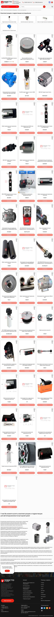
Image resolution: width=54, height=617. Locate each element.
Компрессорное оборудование (29, 596)
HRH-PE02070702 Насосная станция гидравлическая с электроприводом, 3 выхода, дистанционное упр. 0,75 (44, 263)
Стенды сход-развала (27, 590)
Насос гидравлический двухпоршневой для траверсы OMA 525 (27, 365)
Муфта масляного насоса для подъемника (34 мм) (45, 467)
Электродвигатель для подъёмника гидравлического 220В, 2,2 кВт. (45, 433)
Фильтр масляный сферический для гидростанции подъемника (9, 297)
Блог (42, 598)
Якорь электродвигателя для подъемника (45, 229)
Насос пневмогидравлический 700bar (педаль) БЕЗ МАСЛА (45, 399)
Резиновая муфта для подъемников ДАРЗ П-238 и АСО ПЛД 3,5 (45, 59)
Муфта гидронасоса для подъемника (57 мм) (27, 297)
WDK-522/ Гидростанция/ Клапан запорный (9, 161)
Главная (42, 582)
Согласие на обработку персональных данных (46, 615)
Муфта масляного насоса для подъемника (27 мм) (27, 433)
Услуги (42, 586)
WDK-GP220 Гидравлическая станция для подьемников (45, 127)
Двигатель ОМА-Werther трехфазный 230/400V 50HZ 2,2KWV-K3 (9, 365)
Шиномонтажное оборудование (26, 588)
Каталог (42, 584)
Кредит (42, 592)
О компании (43, 594)
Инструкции (43, 596)
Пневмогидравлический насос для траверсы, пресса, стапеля (9, 433)
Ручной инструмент (27, 594)
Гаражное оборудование (27, 592)
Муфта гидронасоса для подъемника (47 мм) (9, 263)
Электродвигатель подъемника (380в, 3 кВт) (45, 297)
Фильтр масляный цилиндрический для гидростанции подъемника (27, 331)
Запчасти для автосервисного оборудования (28, 583)
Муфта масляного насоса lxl (44, 330)
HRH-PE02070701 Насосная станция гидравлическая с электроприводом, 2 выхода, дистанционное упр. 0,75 (27, 229)
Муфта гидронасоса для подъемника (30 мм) (27, 161)
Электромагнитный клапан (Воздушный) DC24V (27, 195)
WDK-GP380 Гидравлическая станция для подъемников (9, 195)
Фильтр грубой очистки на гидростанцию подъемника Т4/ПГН (27, 59)
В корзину (9, 65)
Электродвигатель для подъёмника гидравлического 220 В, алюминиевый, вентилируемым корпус (45, 161)
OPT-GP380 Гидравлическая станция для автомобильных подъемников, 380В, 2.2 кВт (9, 331)
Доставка (43, 590)
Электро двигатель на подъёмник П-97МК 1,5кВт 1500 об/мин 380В (9, 93)
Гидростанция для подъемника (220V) (9, 466)
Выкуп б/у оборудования (45, 600)
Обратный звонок (7, 600)
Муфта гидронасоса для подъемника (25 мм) (9, 127)
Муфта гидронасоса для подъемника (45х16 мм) (45, 195)
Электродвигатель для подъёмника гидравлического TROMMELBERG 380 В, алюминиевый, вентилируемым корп (9, 229)
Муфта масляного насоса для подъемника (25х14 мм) (9, 399)
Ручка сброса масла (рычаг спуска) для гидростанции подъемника (45, 365)
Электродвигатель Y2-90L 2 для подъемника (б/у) (27, 127)
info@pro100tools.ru (5, 611)
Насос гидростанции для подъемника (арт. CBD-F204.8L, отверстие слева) (27, 467)
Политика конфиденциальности (33, 615)
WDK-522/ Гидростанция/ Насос (45, 92)
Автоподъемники (26, 585)
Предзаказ (27, 405)
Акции (42, 588)
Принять (7, 571)
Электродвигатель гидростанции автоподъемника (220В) (27, 399)
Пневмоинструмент (27, 598)
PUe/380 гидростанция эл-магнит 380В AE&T (27, 93)
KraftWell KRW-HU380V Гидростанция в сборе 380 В (9, 59)
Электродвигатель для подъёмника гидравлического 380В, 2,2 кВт (9, 501)
